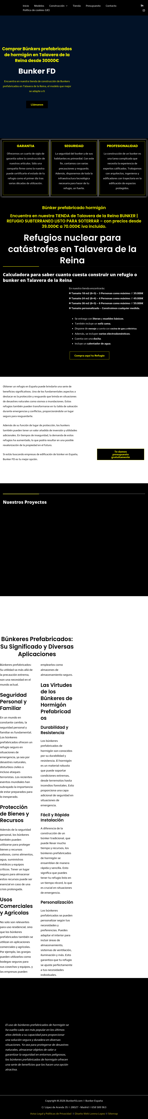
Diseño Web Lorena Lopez (90, 1113)
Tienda (77, 5)
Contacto (111, 5)
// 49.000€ (137, 298)
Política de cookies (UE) (36, 10)
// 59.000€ (137, 303)
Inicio (26, 5)
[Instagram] (144, 10)
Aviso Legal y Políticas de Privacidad (50, 1113)
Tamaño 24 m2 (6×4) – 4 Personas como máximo (107, 298)
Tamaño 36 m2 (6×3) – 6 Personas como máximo (107, 303)
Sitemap (113, 1113)
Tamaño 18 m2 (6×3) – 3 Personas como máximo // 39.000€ (107, 293)
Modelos (39, 5)
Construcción (58, 6)
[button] (65, 6)
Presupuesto (93, 5)
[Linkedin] (142, 5)
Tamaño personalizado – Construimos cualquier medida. (105, 308)
